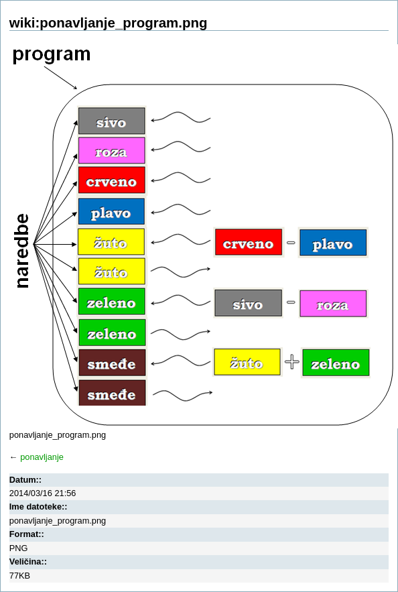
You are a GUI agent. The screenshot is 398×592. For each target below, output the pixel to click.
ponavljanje (42, 457)
